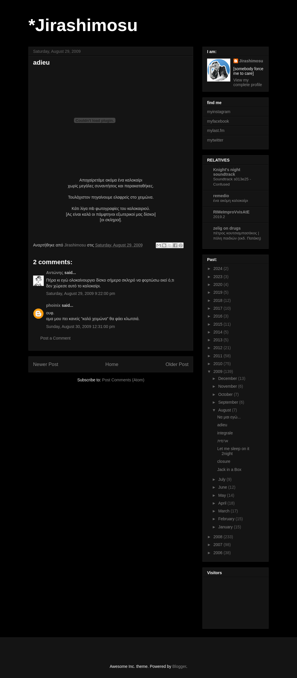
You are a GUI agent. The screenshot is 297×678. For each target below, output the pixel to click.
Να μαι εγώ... (229, 417)
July (222, 479)
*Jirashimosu (83, 25)
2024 (218, 268)
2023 (218, 276)
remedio (221, 195)
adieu (222, 425)
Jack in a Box (229, 469)
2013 (218, 340)
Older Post (177, 364)
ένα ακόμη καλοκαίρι (230, 200)
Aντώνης (54, 272)
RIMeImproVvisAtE (231, 212)
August (225, 410)
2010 (218, 363)
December (228, 378)
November (228, 386)
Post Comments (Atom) (123, 380)
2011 (218, 355)
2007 (218, 544)
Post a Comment (55, 338)
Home (111, 364)
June (223, 487)
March (224, 511)
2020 (218, 284)
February (227, 518)
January (226, 527)
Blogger (179, 666)
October (226, 394)
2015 (218, 324)
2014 (218, 332)
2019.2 (219, 217)
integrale (225, 433)
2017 (218, 308)
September (228, 402)
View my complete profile (247, 82)
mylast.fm (215, 130)
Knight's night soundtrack (226, 172)
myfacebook (218, 121)
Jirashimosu (251, 61)
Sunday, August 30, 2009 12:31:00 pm (80, 326)
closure (223, 461)
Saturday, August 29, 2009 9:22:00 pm (80, 293)
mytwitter (215, 140)
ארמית (222, 440)
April (222, 503)
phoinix (53, 305)
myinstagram (218, 111)
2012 (218, 347)
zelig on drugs (227, 228)
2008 (218, 536)
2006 (218, 552)
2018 (218, 300)
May (222, 495)
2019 (218, 292)
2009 (218, 371)
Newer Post (45, 364)
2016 (218, 316)
